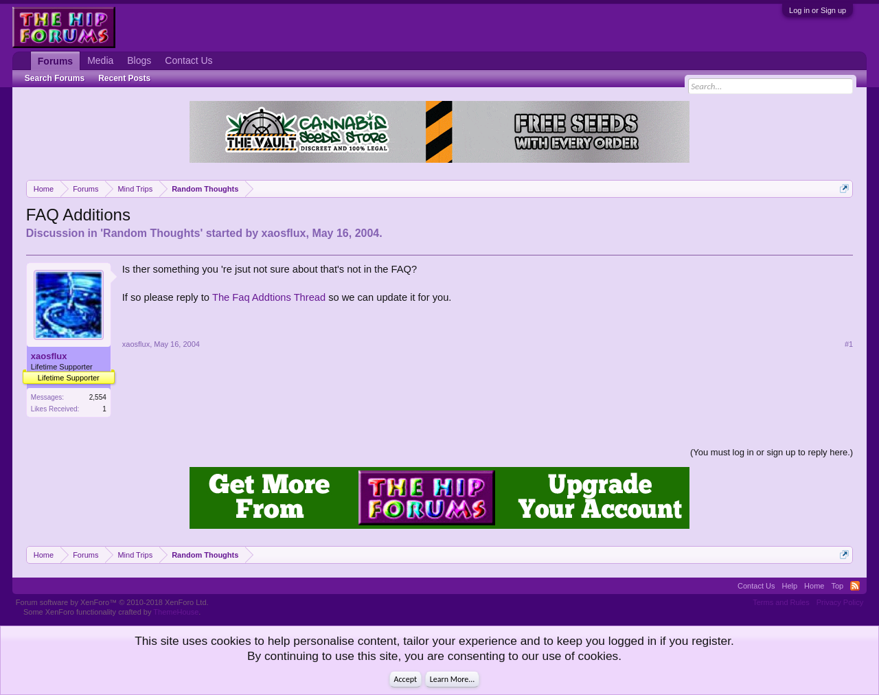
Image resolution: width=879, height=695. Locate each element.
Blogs (139, 60)
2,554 (97, 397)
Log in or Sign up (817, 10)
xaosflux (284, 233)
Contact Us (188, 60)
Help (789, 586)
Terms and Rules (781, 602)
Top (837, 586)
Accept (405, 679)
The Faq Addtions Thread (269, 297)
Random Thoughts (151, 233)
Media (100, 60)
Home (814, 586)
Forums (55, 61)
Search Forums (54, 78)
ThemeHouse (175, 612)
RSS (855, 586)
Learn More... (452, 679)
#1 (849, 344)
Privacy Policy (840, 602)
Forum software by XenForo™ (112, 602)
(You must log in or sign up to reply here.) (771, 452)
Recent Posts (124, 78)
